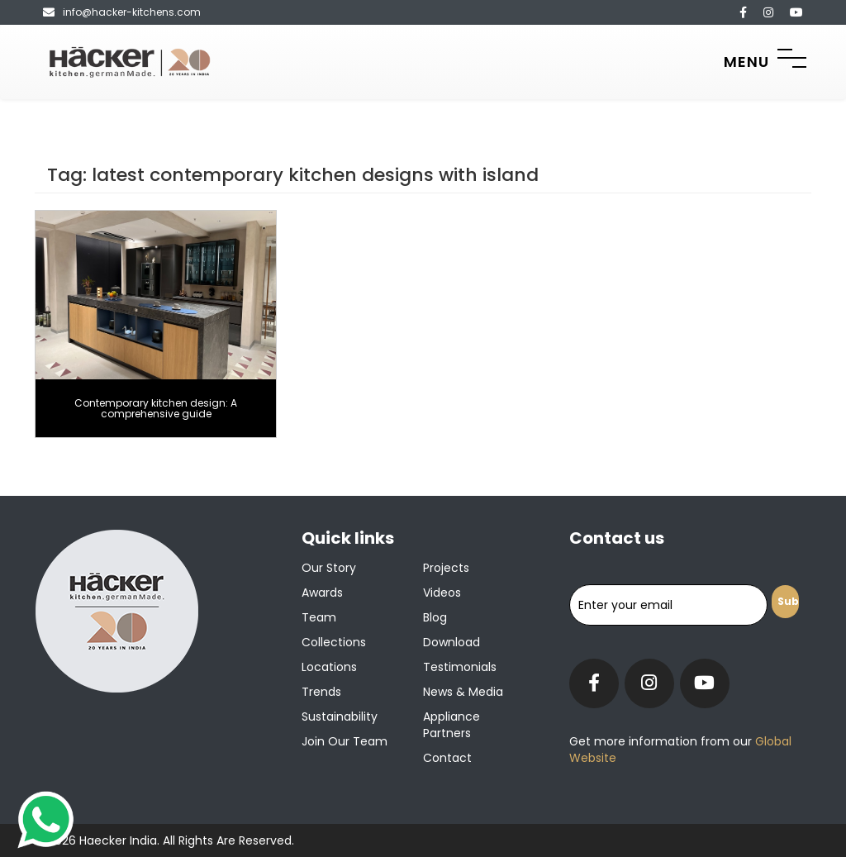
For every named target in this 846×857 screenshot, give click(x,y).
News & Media (463, 691)
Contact (447, 758)
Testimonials (460, 667)
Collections (334, 642)
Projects (446, 567)
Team (319, 617)
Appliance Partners (451, 724)
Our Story (329, 567)
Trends (321, 691)
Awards (322, 592)
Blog (435, 617)
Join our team (344, 741)
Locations (329, 667)
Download (451, 642)
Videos (442, 592)
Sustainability (340, 716)
